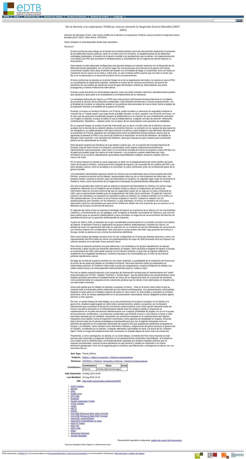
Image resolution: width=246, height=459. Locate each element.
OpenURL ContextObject (82, 418)
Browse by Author (100, 16)
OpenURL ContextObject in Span (86, 421)
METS (74, 408)
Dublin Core (76, 393)
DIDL (73, 391)
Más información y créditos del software (130, 453)
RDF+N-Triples (78, 423)
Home (7, 16)
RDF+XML (76, 428)
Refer (73, 431)
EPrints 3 (22, 453)
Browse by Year (32, 16)
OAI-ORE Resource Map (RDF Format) (89, 416)
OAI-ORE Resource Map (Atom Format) (89, 413)
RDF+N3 (75, 426)
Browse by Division (77, 16)
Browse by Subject (53, 16)
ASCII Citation (77, 386)
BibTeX (74, 389)
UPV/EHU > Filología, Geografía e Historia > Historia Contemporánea (114, 361)
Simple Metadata (79, 435)
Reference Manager (80, 433)
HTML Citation (77, 403)
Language (118, 16)
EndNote (75, 398)
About (17, 16)
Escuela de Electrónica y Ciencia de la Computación (67, 453)
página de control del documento (166, 440)
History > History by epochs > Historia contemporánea (107, 357)
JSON (73, 406)
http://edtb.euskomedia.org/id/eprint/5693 (101, 381)
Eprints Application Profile (83, 401)
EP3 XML (75, 396)
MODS (74, 411)
